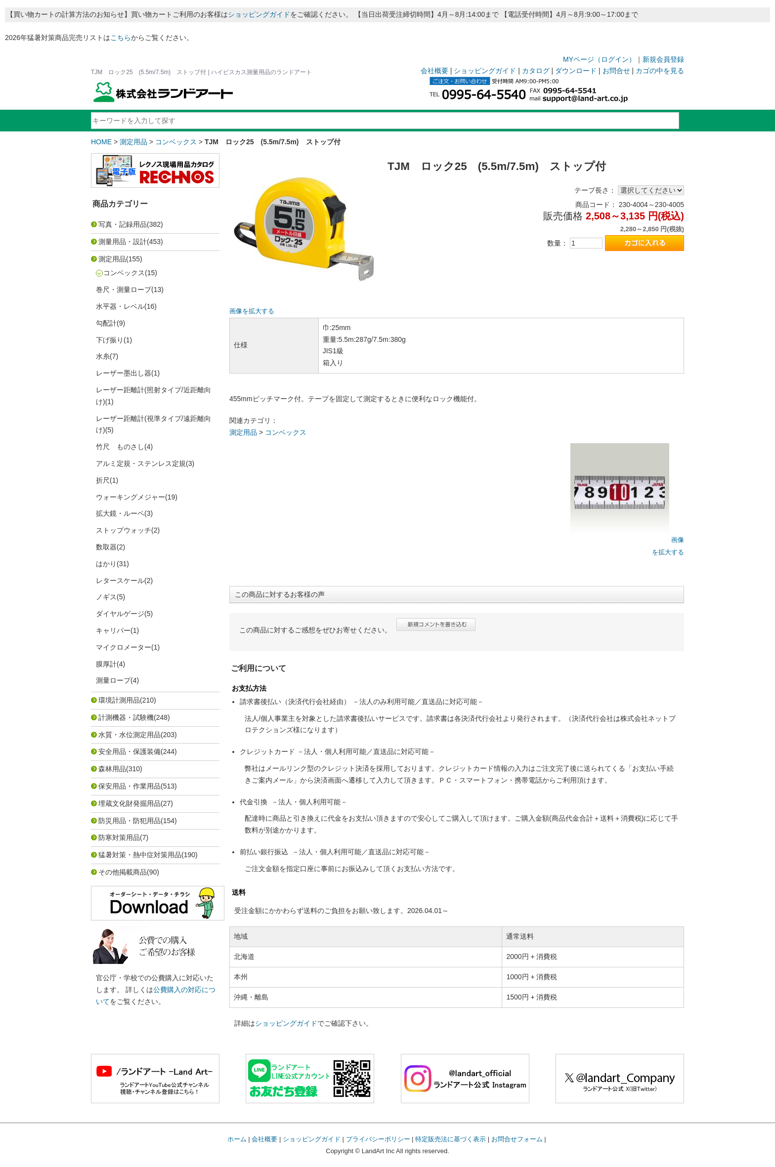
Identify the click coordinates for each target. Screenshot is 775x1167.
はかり (106, 564)
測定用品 (133, 142)
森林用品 (112, 769)
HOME (101, 142)
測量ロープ (113, 680)
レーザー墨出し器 (123, 373)
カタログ (536, 71)
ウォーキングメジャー (130, 497)
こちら (120, 38)
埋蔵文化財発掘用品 (129, 803)
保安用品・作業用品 (129, 786)
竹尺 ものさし (120, 447)
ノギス (106, 597)
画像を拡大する (251, 311)
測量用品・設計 (122, 242)
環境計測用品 (119, 700)
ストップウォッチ (123, 530)
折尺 (103, 480)
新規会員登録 (663, 59)
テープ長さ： (595, 190)
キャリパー (113, 630)
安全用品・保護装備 (129, 751)
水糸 (103, 356)
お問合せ (616, 71)
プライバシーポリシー (378, 1139)
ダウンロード (576, 71)
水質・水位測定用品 (129, 735)
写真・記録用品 (122, 224)
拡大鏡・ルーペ (120, 513)
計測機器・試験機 (126, 717)
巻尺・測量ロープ (123, 289)
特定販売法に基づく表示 (450, 1139)
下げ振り (110, 340)
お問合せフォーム (517, 1139)
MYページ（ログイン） (599, 59)
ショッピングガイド (259, 14)
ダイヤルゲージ (120, 614)
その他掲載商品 (122, 872)
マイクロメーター (123, 647)
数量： (557, 243)
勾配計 (106, 323)
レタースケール (120, 580)
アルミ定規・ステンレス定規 (141, 463)
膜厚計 (106, 664)
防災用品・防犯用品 (129, 821)
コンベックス (176, 142)
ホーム (237, 1139)
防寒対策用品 (119, 837)
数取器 (106, 547)
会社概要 (434, 71)
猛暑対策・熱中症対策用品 (139, 855)
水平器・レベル (120, 306)
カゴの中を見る (660, 71)
